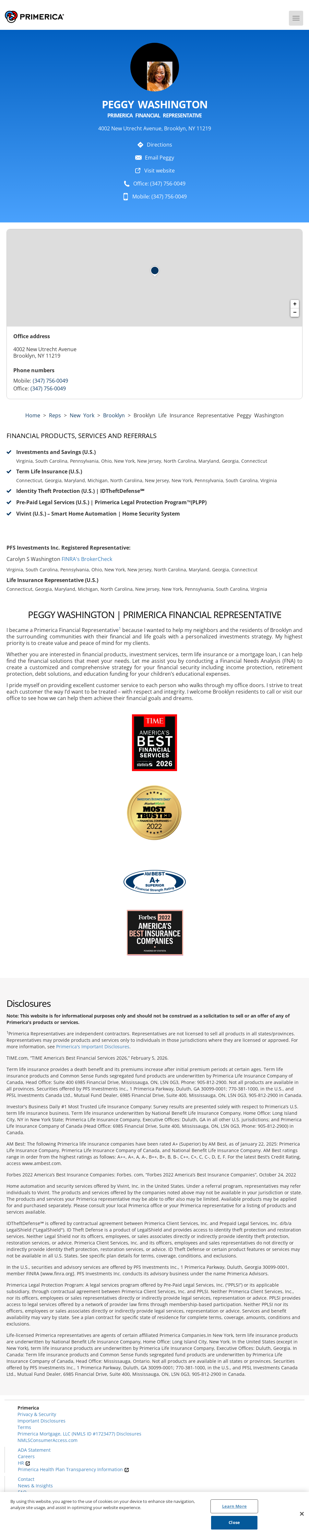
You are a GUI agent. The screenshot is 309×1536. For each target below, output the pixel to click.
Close (234, 1522)
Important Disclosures (41, 1421)
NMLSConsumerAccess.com (47, 1440)
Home (32, 415)
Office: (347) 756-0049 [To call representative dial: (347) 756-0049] (159, 183)
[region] (154, 1514)
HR (24, 1463)
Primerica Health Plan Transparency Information (73, 1469)
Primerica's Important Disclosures (92, 1046)
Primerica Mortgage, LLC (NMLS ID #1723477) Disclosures (79, 1434)
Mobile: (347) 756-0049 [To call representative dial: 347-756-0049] (159, 196)
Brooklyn (114, 415)
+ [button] (295, 304)
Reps (55, 415)
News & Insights (35, 1485)
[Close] (302, 1513)
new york (82, 415)
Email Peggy (159, 157)
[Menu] (296, 18)
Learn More (234, 1506)
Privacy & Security (37, 1414)
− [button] (295, 312)
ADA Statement (34, 1450)
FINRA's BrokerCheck (87, 559)
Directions (159, 144)
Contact (26, 1479)
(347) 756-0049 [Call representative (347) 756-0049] (48, 388)
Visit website (159, 170)
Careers (26, 1456)
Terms (24, 1427)
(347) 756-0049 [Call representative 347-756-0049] (50, 380)
